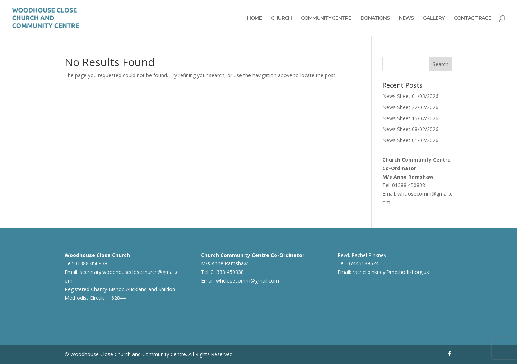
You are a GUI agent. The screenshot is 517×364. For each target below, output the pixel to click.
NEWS (406, 18)
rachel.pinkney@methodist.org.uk (391, 272)
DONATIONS (375, 18)
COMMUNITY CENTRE (326, 18)
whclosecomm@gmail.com (247, 280)
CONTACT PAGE (472, 18)
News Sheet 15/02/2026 (410, 118)
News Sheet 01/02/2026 (410, 140)
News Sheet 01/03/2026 (410, 96)
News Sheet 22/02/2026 (410, 107)
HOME (254, 18)
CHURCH (281, 18)
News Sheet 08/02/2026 (410, 129)
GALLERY (433, 18)
